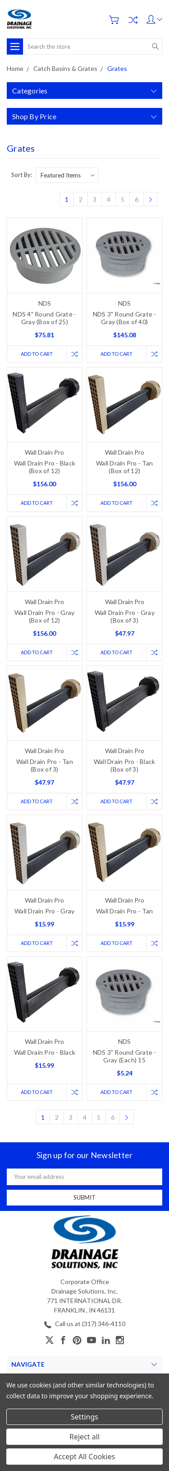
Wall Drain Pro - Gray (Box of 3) (125, 616)
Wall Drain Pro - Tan (124, 911)
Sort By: (21, 174)
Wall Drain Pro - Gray (44, 911)
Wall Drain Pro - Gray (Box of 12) (44, 616)
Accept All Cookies (84, 1457)
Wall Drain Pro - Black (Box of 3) (124, 765)
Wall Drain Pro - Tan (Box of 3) (44, 765)
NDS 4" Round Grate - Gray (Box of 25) (44, 318)
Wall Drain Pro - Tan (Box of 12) (124, 467)
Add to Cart (37, 354)
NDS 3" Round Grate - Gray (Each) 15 (124, 1056)
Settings (84, 1417)
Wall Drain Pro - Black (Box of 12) (45, 467)
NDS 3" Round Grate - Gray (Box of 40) (124, 318)
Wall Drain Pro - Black (45, 1052)
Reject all (84, 1437)
